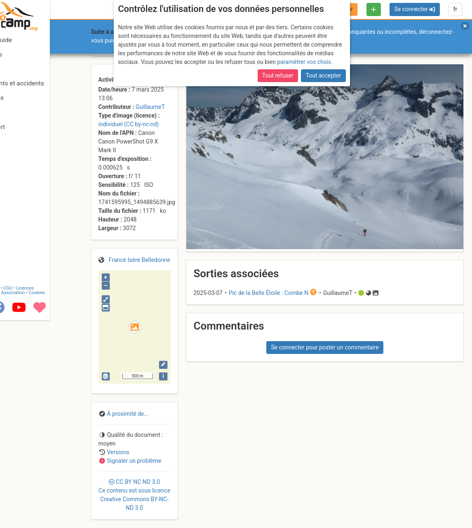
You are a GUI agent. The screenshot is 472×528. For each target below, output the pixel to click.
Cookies (69, 496)
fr (455, 9)
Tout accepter (323, 75)
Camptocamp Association (31, 496)
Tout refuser (277, 75)
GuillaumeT (150, 107)
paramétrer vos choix (304, 62)
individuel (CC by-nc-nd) (129, 124)
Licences (57, 492)
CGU (40, 492)
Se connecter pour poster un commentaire (325, 347)
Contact (24, 492)
